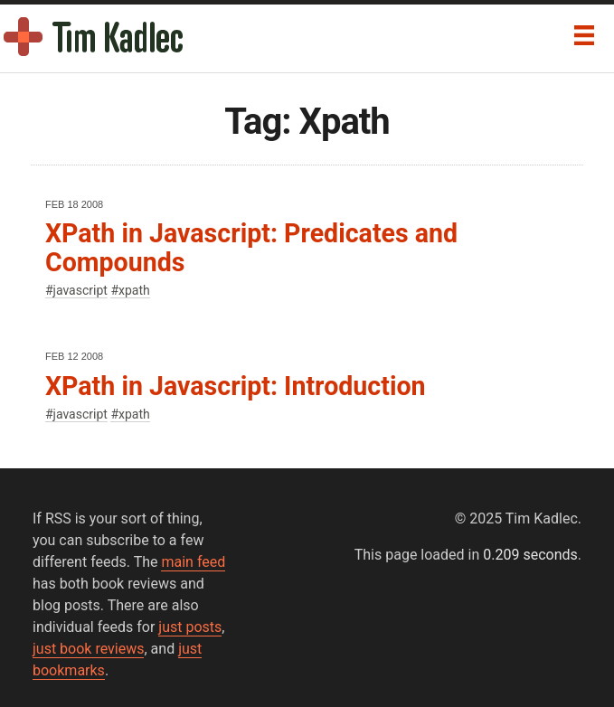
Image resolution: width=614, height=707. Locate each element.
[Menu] (584, 35)
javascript (80, 290)
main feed (193, 561)
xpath (134, 290)
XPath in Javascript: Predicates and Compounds (251, 247)
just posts (190, 627)
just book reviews (88, 648)
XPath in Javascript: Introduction (235, 386)
